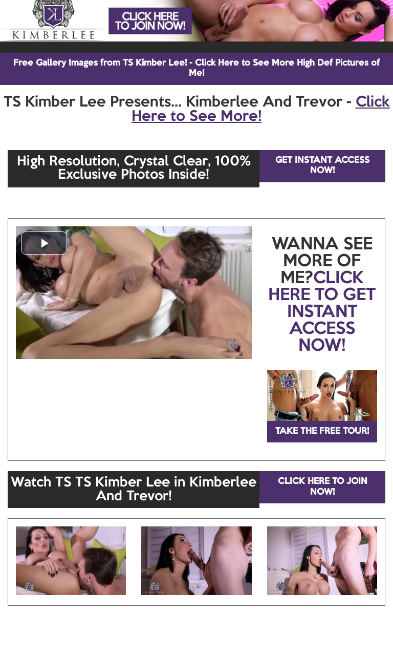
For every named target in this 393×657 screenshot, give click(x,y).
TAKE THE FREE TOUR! (322, 431)
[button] (44, 243)
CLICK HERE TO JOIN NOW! (322, 487)
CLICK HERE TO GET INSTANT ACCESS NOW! (322, 312)
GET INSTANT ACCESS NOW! (322, 166)
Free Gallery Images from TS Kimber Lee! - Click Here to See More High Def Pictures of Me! (196, 68)
